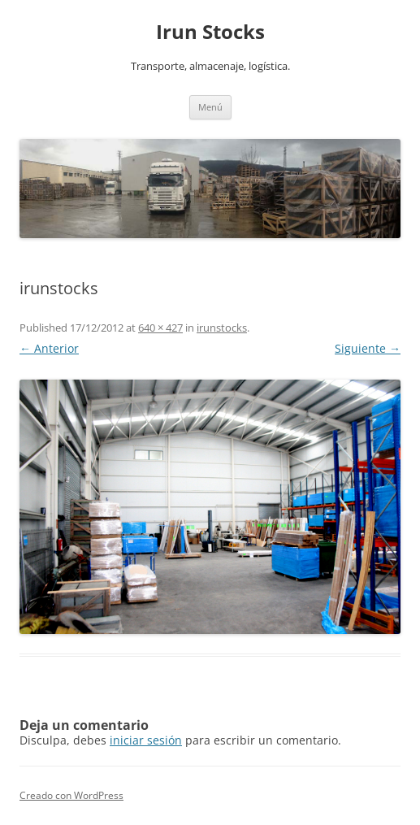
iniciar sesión (146, 740)
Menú (210, 107)
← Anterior (49, 348)
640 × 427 (160, 327)
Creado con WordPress (71, 795)
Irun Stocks (210, 32)
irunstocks (222, 327)
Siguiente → (368, 348)
